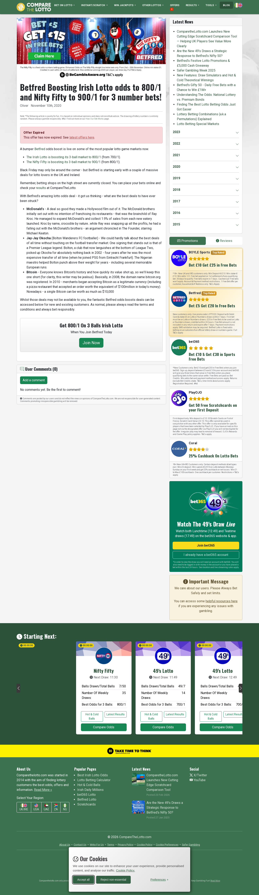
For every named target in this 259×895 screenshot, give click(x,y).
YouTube (198, 780)
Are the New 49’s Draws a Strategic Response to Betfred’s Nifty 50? (164, 807)
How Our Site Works (95, 119)
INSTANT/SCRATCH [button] (93, 5)
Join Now (91, 342)
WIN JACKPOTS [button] (124, 5)
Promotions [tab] (187, 241)
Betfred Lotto (86, 799)
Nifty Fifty (104, 670)
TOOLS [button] (210, 5)
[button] (18, 688)
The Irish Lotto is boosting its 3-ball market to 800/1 (64, 157)
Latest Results (115, 714)
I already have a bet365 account (206, 555)
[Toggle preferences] (159, 880)
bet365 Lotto (86, 795)
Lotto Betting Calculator (93, 780)
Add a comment (34, 380)
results (41, 188)
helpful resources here (222, 601)
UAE (46, 807)
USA (36, 807)
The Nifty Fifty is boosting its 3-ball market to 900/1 (64, 162)
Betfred (39, 149)
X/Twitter (198, 775)
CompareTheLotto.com (135, 837)
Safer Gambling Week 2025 (196, 70)
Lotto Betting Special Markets (198, 124)
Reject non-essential (113, 879)
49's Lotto (163, 670)
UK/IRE (23, 807)
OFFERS (174, 7)
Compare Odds (103, 727)
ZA (56, 807)
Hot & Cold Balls (92, 716)
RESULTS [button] (191, 5)
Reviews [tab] (224, 241)
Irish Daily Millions (90, 790)
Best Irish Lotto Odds (92, 775)
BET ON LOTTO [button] (63, 5)
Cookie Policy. (125, 870)
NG (65, 807)
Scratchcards (86, 804)
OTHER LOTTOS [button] (152, 5)
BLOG (226, 5)
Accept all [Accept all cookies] (83, 879)
